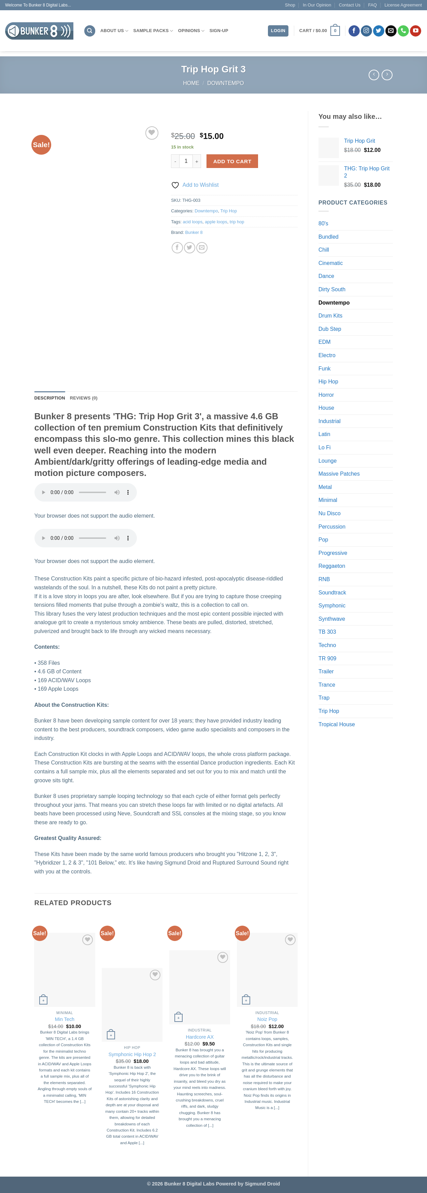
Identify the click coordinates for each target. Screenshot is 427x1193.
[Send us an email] (391, 31)
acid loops (192, 221)
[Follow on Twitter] (378, 31)
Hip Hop (328, 381)
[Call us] (403, 31)
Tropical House (336, 724)
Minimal (327, 500)
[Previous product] (387, 75)
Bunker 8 (194, 232)
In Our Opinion (317, 5)
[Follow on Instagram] (366, 31)
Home (191, 83)
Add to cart (232, 161)
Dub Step (329, 329)
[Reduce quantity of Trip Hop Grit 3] (175, 161)
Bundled (328, 237)
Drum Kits (330, 316)
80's (323, 223)
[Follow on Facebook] (354, 31)
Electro (327, 355)
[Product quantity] (186, 161)
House (326, 408)
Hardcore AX (200, 1037)
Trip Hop (328, 711)
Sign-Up (219, 30)
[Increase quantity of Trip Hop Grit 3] (197, 161)
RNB (324, 579)
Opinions (191, 31)
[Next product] (374, 75)
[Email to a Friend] (202, 247)
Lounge (327, 461)
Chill (323, 250)
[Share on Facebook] (177, 247)
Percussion (331, 527)
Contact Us (349, 5)
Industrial (329, 421)
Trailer (326, 671)
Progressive (332, 553)
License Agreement (403, 5)
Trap (323, 698)
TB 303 (327, 632)
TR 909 (327, 658)
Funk (324, 368)
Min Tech (64, 1019)
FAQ (372, 5)
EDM (324, 342)
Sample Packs (153, 31)
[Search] (89, 31)
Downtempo (225, 83)
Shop (290, 5)
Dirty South (331, 289)
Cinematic (330, 263)
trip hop (237, 221)
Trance (326, 685)
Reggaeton (331, 566)
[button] (319, 31)
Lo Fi (324, 447)
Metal (325, 487)
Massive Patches (339, 474)
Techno (327, 645)
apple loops (216, 221)
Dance (326, 276)
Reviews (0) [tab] (84, 398)
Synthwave (331, 619)
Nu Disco (329, 513)
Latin (324, 434)
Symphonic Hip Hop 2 (132, 1054)
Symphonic (331, 605)
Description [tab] (49, 398)
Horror (326, 395)
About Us (114, 31)
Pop (323, 540)
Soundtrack (332, 592)
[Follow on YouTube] (415, 31)
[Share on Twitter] (189, 247)
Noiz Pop (267, 1019)
